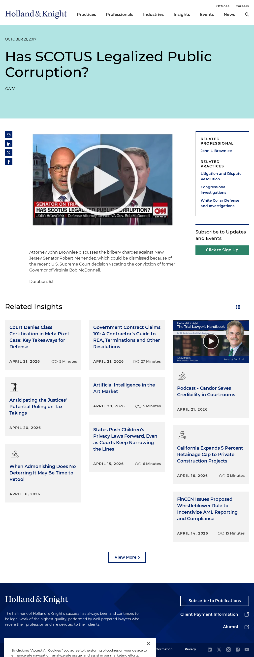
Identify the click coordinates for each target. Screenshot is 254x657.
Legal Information (159, 649)
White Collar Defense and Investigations (220, 203)
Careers (242, 6)
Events (207, 14)
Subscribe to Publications (215, 600)
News (229, 14)
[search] (247, 14)
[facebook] (238, 650)
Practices (86, 14)
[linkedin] (210, 650)
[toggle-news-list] (247, 307)
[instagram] (228, 650)
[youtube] (247, 650)
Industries (153, 14)
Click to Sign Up (222, 250)
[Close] (148, 649)
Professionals (119, 14)
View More (125, 557)
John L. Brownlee (216, 151)
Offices (222, 6)
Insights (182, 14)
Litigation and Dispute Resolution (221, 176)
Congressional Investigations (213, 190)
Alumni (230, 626)
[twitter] (219, 650)
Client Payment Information (209, 614)
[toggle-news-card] (238, 307)
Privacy (190, 649)
